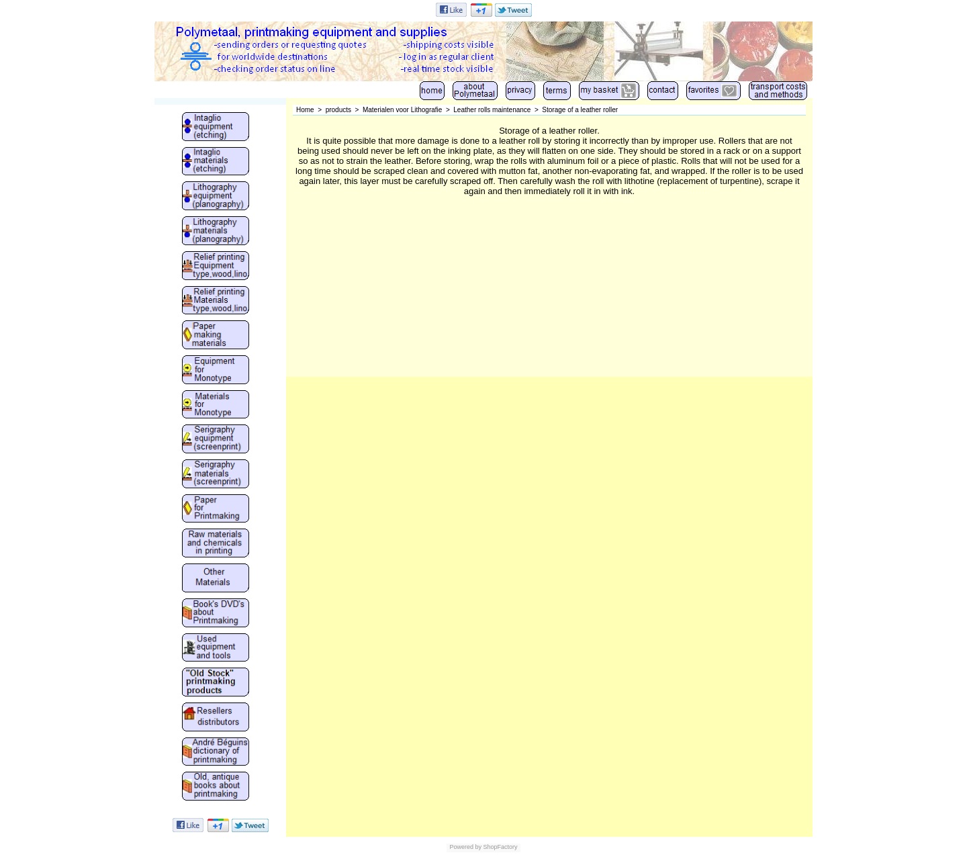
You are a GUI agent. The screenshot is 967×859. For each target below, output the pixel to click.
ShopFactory (499, 847)
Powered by (465, 847)
